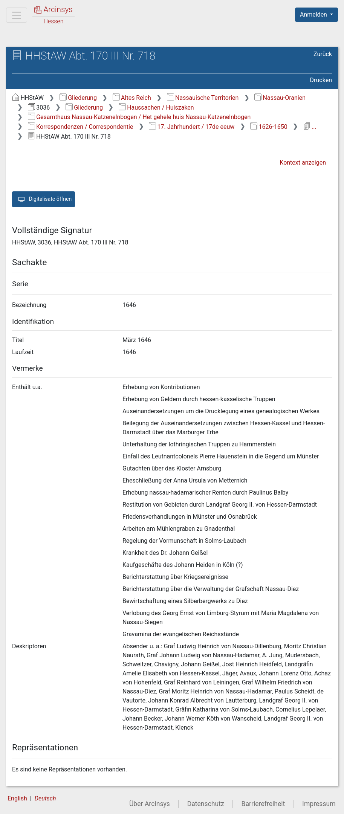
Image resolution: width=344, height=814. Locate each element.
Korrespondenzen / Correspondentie (80, 126)
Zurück (322, 54)
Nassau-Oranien (280, 97)
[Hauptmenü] (16, 15)
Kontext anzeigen (303, 162)
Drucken (321, 80)
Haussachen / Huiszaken (156, 107)
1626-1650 (268, 126)
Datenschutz (205, 804)
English (17, 798)
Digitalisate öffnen (43, 199)
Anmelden (314, 14)
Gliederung (78, 97)
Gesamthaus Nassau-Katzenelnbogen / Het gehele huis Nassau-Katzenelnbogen (139, 117)
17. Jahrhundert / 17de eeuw (191, 126)
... (309, 126)
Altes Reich (132, 97)
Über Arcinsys (149, 804)
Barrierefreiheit (263, 804)
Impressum (319, 804)
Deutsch (45, 798)
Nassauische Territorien (203, 97)
